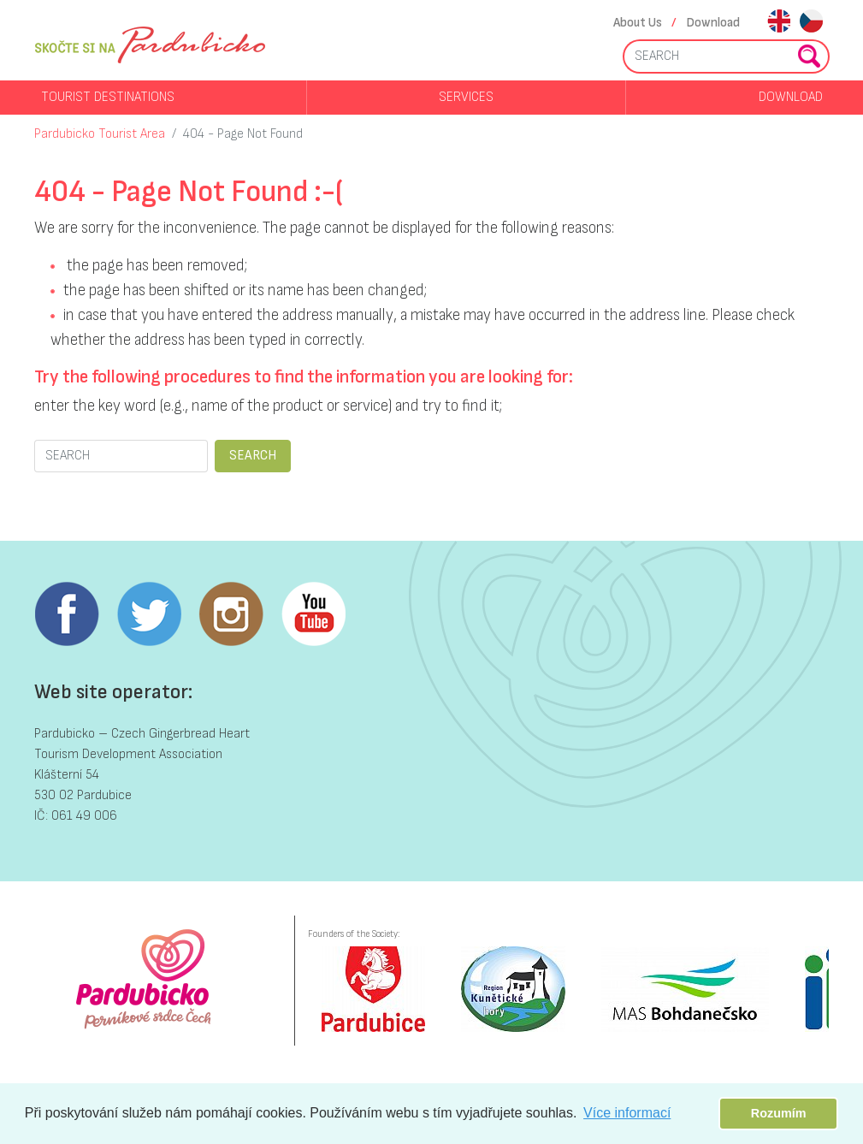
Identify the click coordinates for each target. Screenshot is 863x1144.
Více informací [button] (627, 1112)
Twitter (148, 614)
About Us (637, 23)
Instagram (230, 614)
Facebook (66, 614)
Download (713, 23)
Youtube (313, 614)
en (778, 23)
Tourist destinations (107, 97)
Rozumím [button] (779, 1113)
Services (466, 97)
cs (811, 23)
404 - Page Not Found (243, 134)
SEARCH (252, 456)
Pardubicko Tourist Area (99, 134)
